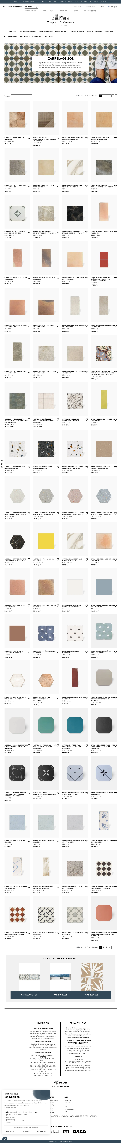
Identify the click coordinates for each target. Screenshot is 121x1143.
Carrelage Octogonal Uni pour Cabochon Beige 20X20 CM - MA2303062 (102, 699)
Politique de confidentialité (50, 1111)
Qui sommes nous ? (52, 1100)
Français (113, 7)
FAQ (66, 1107)
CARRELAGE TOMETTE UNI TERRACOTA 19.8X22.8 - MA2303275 (41, 699)
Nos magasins (50, 1102)
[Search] (31, 7)
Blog (66, 1111)
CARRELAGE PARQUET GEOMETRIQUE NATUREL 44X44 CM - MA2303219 (44, 139)
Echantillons (68, 1100)
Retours (67, 1105)
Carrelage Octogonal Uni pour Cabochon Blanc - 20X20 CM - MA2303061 (16, 747)
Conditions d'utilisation (49, 1107)
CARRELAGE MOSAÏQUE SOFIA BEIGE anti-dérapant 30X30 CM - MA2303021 (44, 421)
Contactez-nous (69, 1109)
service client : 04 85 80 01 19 (12, 7)
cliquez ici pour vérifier (86, 1116)
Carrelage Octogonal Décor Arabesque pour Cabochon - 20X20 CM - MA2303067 (15, 794)
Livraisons (67, 1102)
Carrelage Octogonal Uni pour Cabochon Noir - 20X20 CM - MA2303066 (102, 747)
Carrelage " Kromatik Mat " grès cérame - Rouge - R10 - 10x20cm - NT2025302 (101, 279)
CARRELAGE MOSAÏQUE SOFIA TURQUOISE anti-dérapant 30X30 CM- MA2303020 (16, 421)
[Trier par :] (21, 96)
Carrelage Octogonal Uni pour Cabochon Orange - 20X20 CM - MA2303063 (102, 934)
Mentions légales (51, 1105)
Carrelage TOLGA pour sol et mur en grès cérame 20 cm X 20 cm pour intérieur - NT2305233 (102, 373)
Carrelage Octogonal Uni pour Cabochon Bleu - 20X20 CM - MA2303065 (73, 747)
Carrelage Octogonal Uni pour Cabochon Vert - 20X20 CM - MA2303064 (44, 747)
